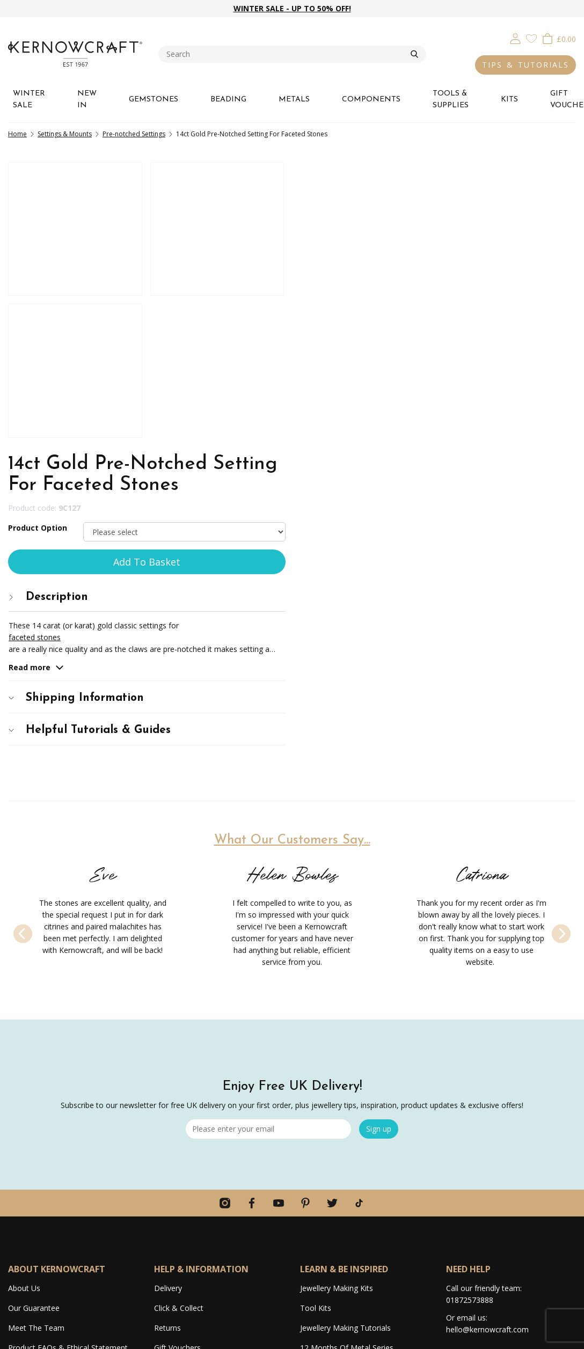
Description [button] (340, 305)
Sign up (378, 850)
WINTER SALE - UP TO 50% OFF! (292, 8)
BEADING (228, 100)
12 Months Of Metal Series (346, 1069)
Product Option (329, 236)
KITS (509, 100)
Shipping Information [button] (368, 406)
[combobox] (284, 54)
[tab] (438, 305)
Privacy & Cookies (449, 1335)
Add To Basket (438, 269)
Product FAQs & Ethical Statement (68, 1069)
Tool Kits (315, 1029)
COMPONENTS (371, 100)
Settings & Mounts (65, 133)
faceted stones (327, 345)
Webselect (314, 1335)
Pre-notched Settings (134, 133)
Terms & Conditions (514, 1335)
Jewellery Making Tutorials (345, 1049)
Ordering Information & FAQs (205, 1089)
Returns (167, 1049)
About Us (24, 1010)
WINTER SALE (29, 99)
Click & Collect (178, 1029)
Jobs (15, 1121)
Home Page (174, 1168)
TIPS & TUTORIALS (525, 65)
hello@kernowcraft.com (487, 1051)
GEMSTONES (153, 100)
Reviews (22, 1140)
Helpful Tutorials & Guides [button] (382, 438)
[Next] (561, 641)
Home (17, 133)
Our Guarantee (34, 1029)
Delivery (168, 1010)
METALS (294, 100)
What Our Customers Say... (292, 548)
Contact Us (173, 1188)
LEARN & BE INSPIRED (344, 990)
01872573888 (469, 1021)
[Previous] (22, 641)
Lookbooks (319, 1109)
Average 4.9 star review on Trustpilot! (72, 1160)
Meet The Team (36, 1049)
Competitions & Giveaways (201, 1129)
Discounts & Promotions (197, 1109)
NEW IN (87, 99)
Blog (308, 1089)
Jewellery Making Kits (336, 1010)
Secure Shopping (183, 1148)
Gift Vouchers (177, 1069)
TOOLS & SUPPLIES (451, 99)
